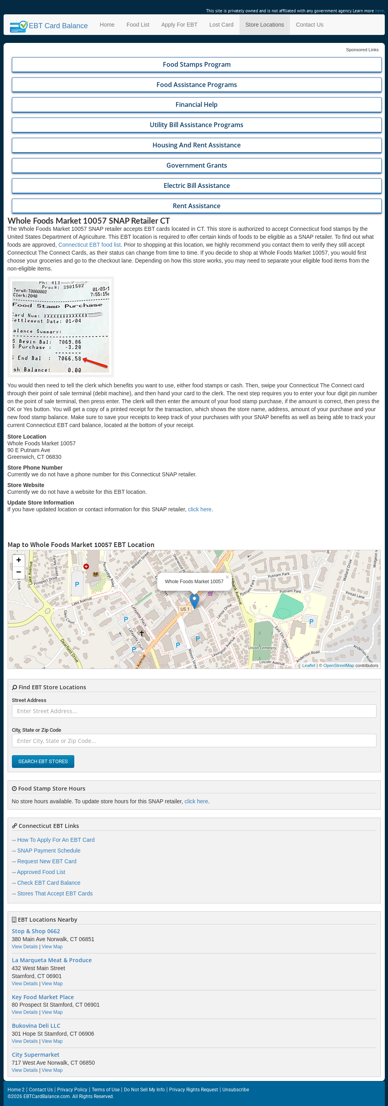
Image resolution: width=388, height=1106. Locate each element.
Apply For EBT (179, 24)
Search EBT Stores (43, 761)
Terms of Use (106, 1089)
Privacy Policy (72, 1089)
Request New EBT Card (46, 861)
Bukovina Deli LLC (36, 1025)
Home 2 (16, 1089)
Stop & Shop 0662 (36, 931)
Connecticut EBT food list (89, 245)
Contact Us (309, 24)
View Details (25, 946)
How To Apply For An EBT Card (56, 840)
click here (200, 509)
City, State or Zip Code (36, 730)
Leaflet (308, 665)
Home (107, 24)
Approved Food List (41, 872)
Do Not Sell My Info (144, 1089)
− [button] (18, 573)
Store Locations (264, 24)
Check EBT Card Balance (48, 883)
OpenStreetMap (338, 665)
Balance (49, 26)
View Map (52, 946)
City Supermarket (36, 1054)
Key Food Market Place (43, 997)
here (379, 11)
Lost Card (221, 24)
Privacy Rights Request (193, 1089)
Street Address (29, 700)
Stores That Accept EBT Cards (55, 893)
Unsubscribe (235, 1089)
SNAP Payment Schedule (48, 850)
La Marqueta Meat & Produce (52, 960)
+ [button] (18, 561)
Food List (138, 24)
